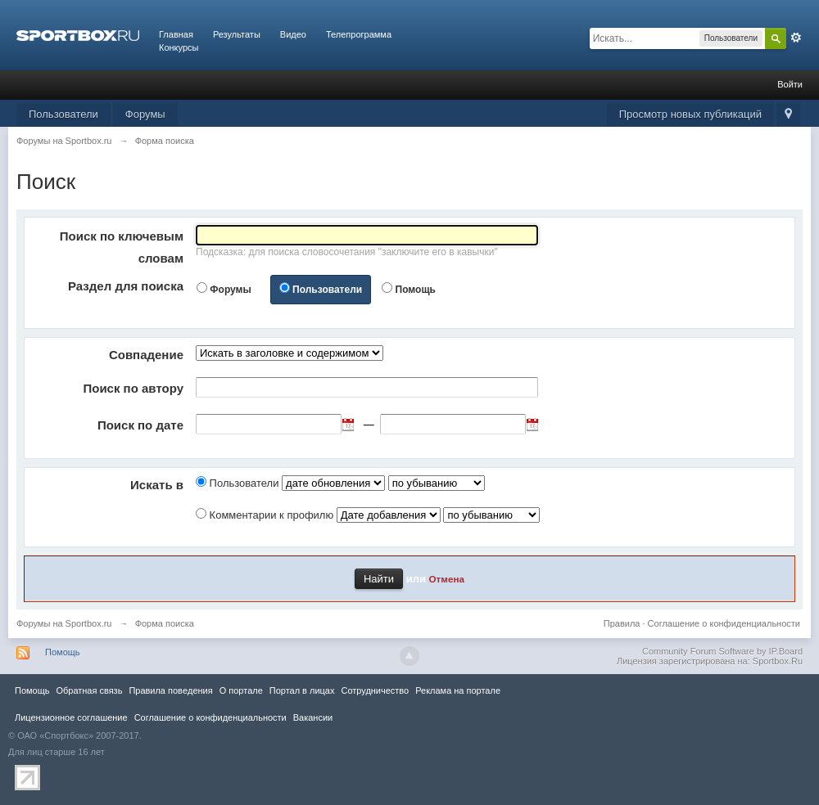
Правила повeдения (170, 690)
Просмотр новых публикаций (690, 114)
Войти (790, 84)
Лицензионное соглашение (71, 717)
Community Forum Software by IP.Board (722, 651)
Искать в (156, 485)
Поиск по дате (140, 425)
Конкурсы (178, 47)
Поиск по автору (133, 388)
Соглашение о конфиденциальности (724, 623)
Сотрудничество (375, 690)
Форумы (145, 114)
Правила (622, 623)
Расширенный (796, 37)
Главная (176, 34)
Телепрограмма (358, 34)
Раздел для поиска (125, 286)
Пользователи (63, 114)
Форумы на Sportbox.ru (64, 623)
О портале (241, 690)
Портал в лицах (302, 690)
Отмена (447, 578)
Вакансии (313, 717)
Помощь (416, 289)
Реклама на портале (457, 690)
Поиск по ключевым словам (121, 247)
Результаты (236, 34)
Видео (293, 34)
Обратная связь (89, 690)
